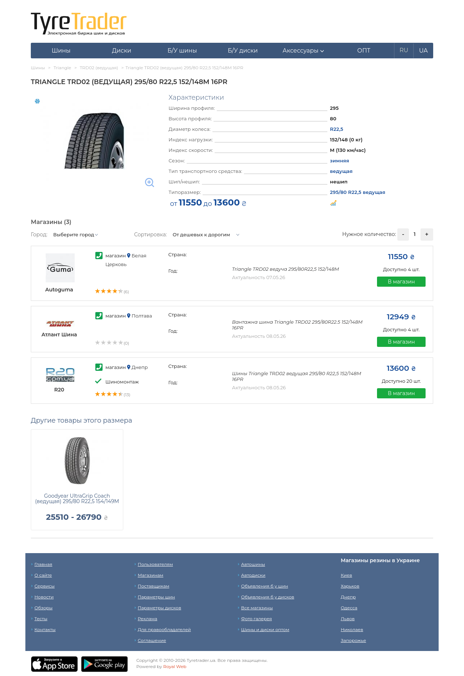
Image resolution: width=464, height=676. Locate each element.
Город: (39, 234)
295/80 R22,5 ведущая (357, 192)
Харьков (350, 586)
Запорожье (353, 640)
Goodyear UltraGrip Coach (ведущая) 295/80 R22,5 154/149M (77, 499)
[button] (303, 50)
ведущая (341, 171)
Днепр (348, 597)
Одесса (349, 607)
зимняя (339, 160)
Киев (346, 575)
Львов (348, 618)
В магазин (401, 281)
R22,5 (336, 129)
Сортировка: (150, 234)
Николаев (352, 629)
